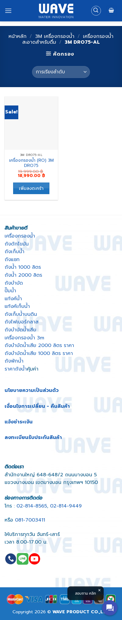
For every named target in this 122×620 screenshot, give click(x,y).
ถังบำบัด (14, 283)
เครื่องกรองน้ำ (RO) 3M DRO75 (31, 163)
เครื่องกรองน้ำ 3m (24, 337)
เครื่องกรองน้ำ (20, 236)
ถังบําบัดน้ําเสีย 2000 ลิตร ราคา (39, 345)
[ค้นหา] (96, 11)
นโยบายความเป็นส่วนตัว (32, 390)
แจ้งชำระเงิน (19, 422)
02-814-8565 (31, 506)
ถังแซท (12, 259)
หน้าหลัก (18, 36)
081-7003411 (30, 520)
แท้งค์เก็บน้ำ (17, 306)
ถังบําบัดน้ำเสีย (20, 330)
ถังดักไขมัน (17, 244)
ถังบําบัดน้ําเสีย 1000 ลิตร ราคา (39, 353)
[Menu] (8, 10)
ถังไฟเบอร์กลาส (21, 322)
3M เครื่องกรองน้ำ (54, 36)
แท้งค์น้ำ (13, 298)
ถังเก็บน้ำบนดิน (21, 314)
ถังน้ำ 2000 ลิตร (23, 275)
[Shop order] (61, 72)
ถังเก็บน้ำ (14, 251)
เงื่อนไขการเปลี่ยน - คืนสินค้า (37, 406)
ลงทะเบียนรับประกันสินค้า (33, 437)
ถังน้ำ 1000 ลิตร (23, 267)
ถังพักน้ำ (14, 361)
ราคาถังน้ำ (16, 369)
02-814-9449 (66, 506)
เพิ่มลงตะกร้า (31, 188)
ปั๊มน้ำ (10, 290)
